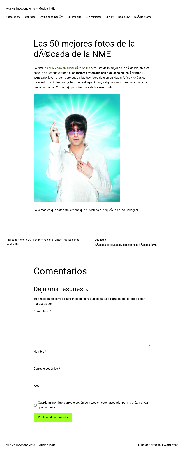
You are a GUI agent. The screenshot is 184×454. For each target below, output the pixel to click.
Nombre (40, 351)
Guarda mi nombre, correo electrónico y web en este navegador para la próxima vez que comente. (93, 405)
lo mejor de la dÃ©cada (136, 244)
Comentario (42, 311)
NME (154, 244)
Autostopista (13, 17)
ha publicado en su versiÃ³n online (67, 68)
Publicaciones (71, 239)
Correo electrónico (47, 368)
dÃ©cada (100, 244)
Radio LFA (124, 17)
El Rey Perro (75, 17)
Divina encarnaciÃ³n (51, 17)
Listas (58, 239)
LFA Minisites (94, 17)
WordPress (171, 445)
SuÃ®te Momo (143, 17)
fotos (110, 244)
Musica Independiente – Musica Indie (30, 8)
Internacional (46, 239)
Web (37, 385)
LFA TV (110, 17)
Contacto (30, 17)
